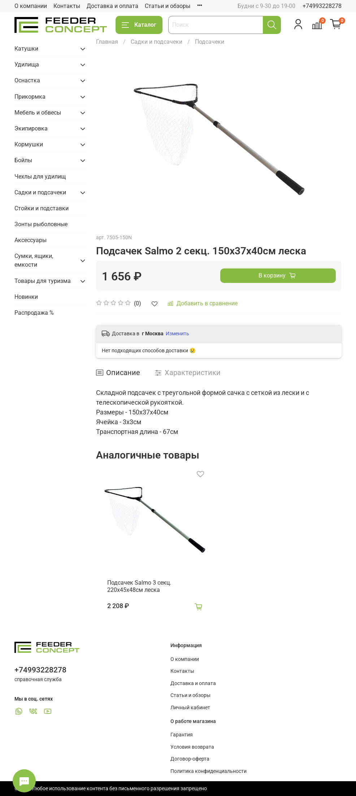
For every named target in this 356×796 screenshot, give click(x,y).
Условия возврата (192, 747)
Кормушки (28, 144)
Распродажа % (34, 312)
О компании (30, 6)
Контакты (66, 6)
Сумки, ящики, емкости (33, 260)
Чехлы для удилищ (40, 176)
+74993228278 (322, 6)
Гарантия (181, 735)
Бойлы (23, 160)
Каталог (139, 25)
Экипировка (31, 128)
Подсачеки (209, 41)
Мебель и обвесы (37, 112)
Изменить (177, 333)
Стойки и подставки (41, 208)
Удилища (26, 64)
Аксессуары (30, 240)
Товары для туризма (42, 280)
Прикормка (29, 96)
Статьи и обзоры (167, 6)
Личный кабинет (190, 708)
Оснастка (27, 80)
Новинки (26, 296)
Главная (107, 41)
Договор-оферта (189, 759)
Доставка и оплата (112, 6)
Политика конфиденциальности (208, 771)
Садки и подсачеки (156, 41)
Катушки (26, 48)
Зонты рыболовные (41, 224)
